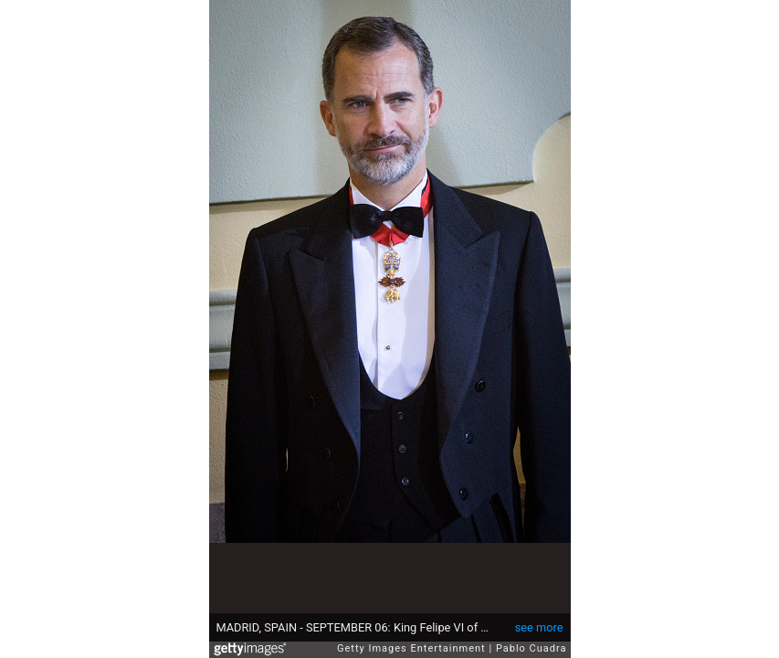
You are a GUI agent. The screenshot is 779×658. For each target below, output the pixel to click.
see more (539, 627)
